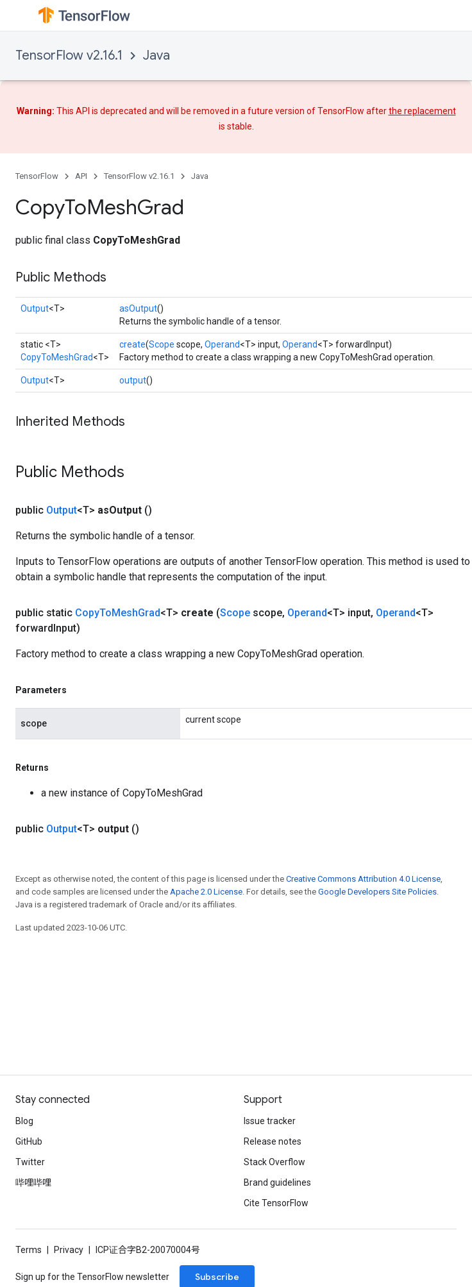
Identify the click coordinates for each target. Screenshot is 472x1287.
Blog (24, 1121)
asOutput (138, 308)
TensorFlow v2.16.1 (68, 55)
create (132, 344)
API (81, 176)
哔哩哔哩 (33, 1182)
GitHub (28, 1141)
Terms (28, 1250)
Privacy (68, 1250)
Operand (222, 344)
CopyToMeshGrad (57, 357)
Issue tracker (270, 1121)
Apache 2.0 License (206, 891)
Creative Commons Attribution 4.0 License (363, 879)
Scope (161, 344)
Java (156, 55)
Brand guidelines (277, 1182)
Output (35, 308)
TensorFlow (36, 176)
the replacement (422, 111)
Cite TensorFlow (276, 1203)
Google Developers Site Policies (377, 891)
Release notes (272, 1141)
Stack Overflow (274, 1162)
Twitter (30, 1162)
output (132, 380)
